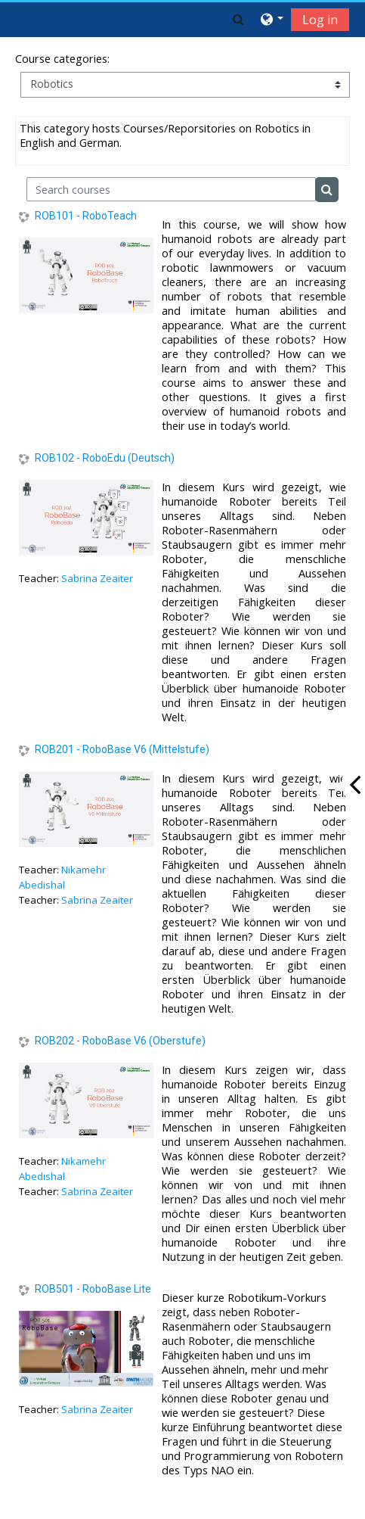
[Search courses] (171, 189)
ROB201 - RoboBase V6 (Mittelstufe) (122, 749)
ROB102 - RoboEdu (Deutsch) (105, 458)
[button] (238, 19)
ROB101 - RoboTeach (86, 216)
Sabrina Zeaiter (97, 578)
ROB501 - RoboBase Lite (93, 1289)
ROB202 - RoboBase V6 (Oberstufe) (120, 1041)
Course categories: (62, 58)
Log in (320, 19)
